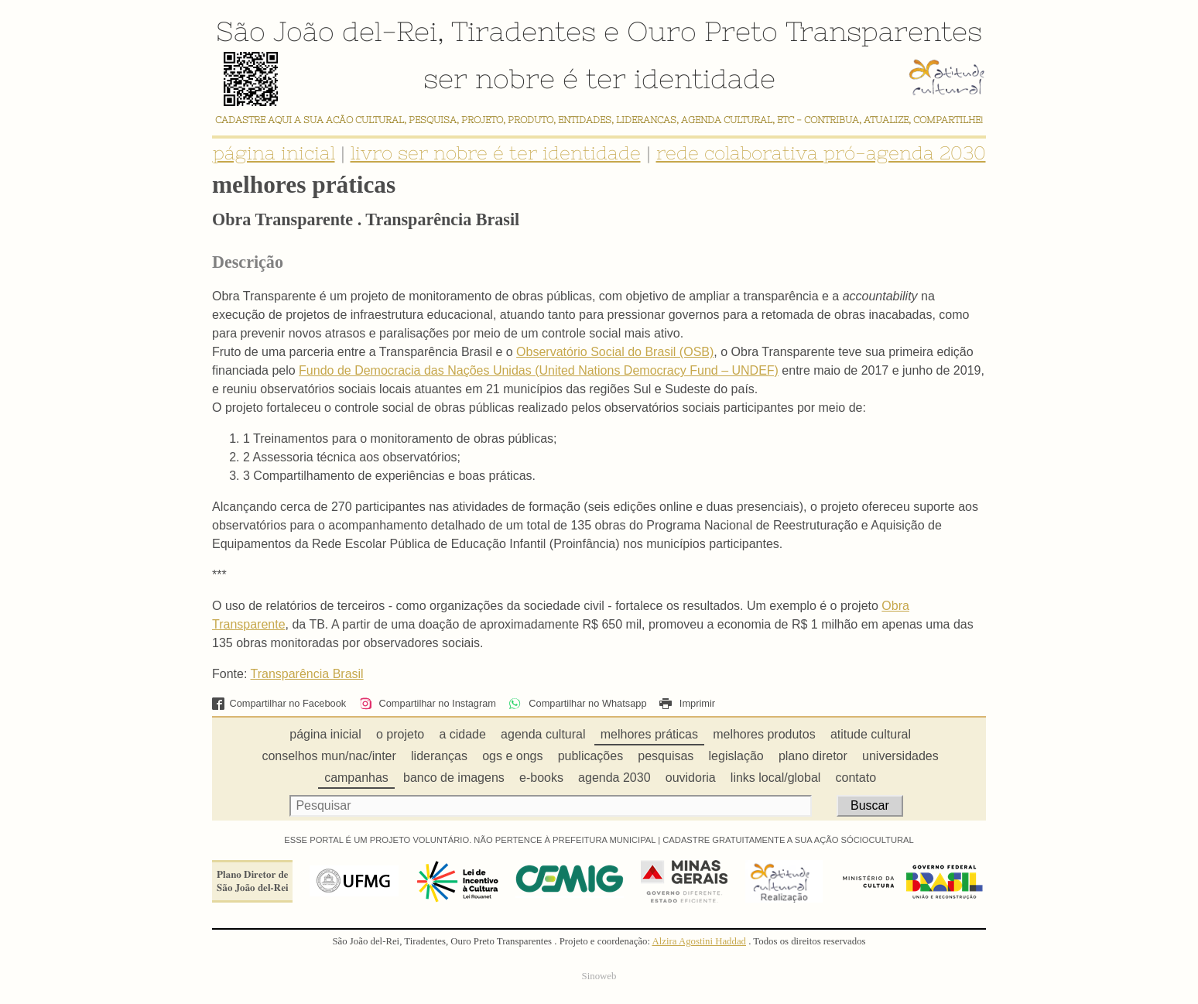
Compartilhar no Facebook (279, 703)
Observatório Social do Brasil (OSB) (615, 351)
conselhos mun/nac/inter (328, 755)
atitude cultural (870, 734)
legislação (736, 755)
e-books (541, 777)
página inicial (274, 152)
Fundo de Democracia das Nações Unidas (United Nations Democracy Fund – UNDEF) (539, 370)
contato (856, 777)
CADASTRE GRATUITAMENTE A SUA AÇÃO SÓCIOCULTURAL (788, 840)
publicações (591, 755)
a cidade (462, 734)
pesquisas (665, 755)
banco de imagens (454, 777)
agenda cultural (543, 734)
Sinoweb (599, 976)
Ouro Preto (702, 30)
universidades (900, 755)
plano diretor (813, 755)
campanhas (356, 777)
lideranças (439, 755)
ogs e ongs (512, 755)
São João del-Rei (326, 30)
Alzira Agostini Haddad (699, 941)
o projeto (400, 734)
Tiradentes (523, 30)
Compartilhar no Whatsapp (577, 703)
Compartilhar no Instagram (427, 703)
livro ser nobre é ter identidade (496, 152)
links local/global (776, 777)
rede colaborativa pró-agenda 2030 (821, 152)
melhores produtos (764, 734)
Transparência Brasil (307, 673)
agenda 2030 (614, 777)
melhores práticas (649, 734)
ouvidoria (691, 777)
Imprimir (687, 703)
